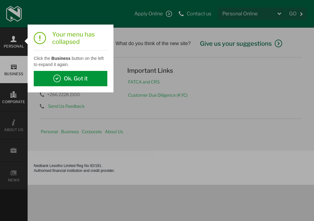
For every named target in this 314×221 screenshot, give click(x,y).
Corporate (92, 131)
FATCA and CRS (144, 81)
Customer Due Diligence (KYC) (158, 95)
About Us (114, 131)
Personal (49, 131)
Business (70, 131)
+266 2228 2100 (63, 94)
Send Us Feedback (66, 106)
